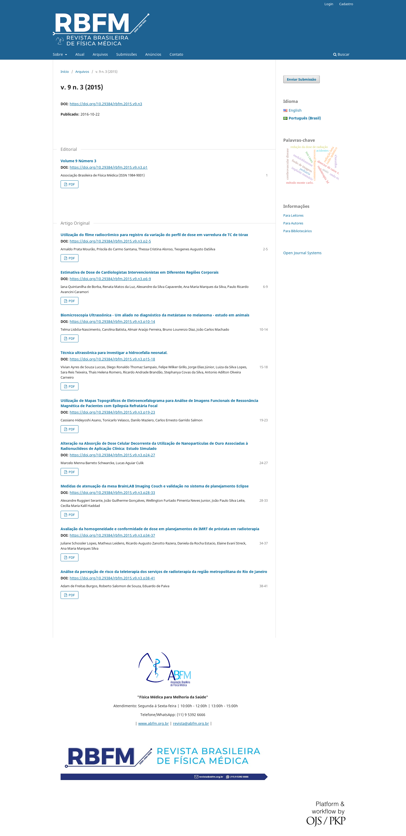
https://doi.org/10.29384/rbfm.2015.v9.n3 (106, 103)
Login (328, 4)
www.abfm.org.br (153, 723)
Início (65, 71)
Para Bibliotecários (297, 231)
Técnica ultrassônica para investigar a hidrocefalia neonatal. (114, 352)
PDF (71, 184)
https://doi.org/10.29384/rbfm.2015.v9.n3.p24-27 (112, 454)
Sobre (58, 54)
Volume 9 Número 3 (78, 160)
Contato (176, 54)
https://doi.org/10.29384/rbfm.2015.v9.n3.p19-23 (112, 412)
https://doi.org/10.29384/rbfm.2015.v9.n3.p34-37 (112, 535)
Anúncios (153, 54)
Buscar (341, 54)
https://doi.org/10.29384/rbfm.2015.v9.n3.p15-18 (112, 359)
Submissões (126, 54)
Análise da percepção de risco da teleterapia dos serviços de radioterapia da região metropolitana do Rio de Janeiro (164, 571)
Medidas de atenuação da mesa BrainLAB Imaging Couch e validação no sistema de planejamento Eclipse (155, 486)
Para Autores (293, 223)
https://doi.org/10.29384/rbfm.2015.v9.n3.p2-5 (110, 241)
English (295, 110)
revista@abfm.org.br (191, 723)
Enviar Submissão (301, 79)
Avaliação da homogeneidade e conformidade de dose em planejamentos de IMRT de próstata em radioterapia (160, 528)
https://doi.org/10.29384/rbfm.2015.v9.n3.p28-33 (112, 492)
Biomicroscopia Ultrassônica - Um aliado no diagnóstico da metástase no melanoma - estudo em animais (155, 315)
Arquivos (100, 54)
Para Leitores (293, 215)
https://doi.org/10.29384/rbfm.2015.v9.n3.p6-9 (110, 278)
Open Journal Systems (302, 252)
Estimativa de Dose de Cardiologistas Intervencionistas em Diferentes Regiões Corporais (140, 272)
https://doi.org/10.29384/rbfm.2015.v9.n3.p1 (109, 167)
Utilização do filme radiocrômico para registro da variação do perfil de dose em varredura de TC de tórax (154, 234)
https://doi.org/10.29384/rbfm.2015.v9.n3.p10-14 (112, 321)
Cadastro (346, 4)
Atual (79, 54)
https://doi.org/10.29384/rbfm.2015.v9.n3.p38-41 (112, 578)
